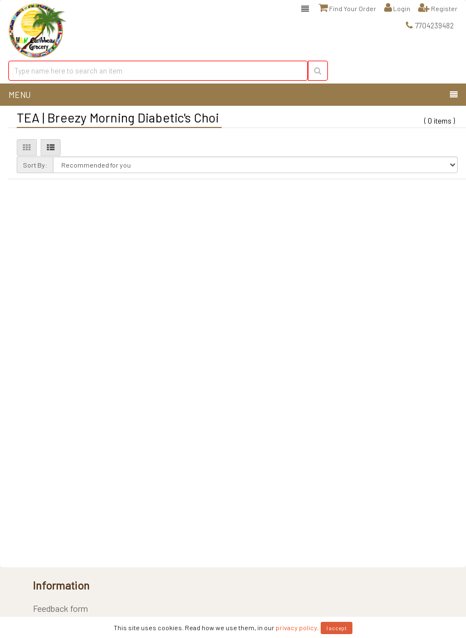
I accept (336, 628)
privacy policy (296, 627)
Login (397, 8)
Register (438, 8)
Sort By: (35, 165)
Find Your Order (347, 8)
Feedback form (60, 608)
